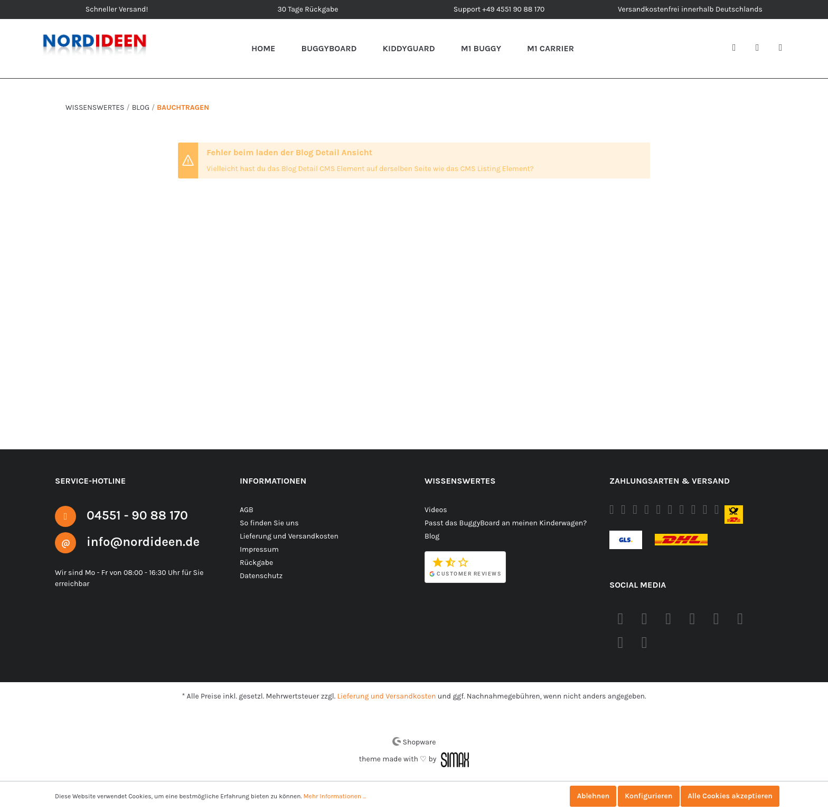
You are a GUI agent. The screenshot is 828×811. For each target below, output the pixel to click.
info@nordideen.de (144, 541)
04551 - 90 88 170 (138, 515)
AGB (248, 509)
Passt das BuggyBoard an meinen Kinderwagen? (505, 522)
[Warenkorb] (784, 48)
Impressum (258, 549)
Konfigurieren (646, 796)
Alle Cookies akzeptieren (729, 796)
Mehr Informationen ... (330, 796)
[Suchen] (738, 48)
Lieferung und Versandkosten (288, 536)
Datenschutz (260, 575)
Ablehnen (589, 796)
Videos (436, 509)
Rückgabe (256, 562)
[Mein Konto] (761, 48)
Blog (432, 536)
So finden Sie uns (269, 522)
